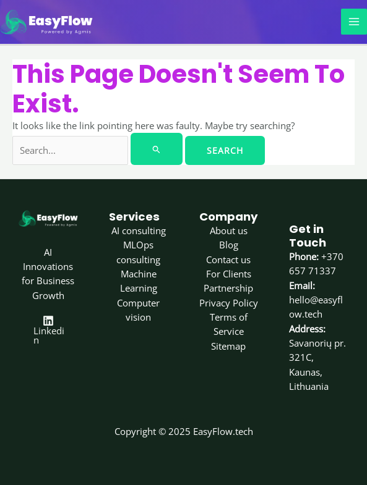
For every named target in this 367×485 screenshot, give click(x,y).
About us (229, 228)
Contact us (228, 257)
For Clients (228, 272)
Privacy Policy (228, 301)
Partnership (228, 286)
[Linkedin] (48, 327)
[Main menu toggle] (354, 21)
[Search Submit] (157, 147)
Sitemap (228, 344)
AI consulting (138, 228)
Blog (228, 243)
